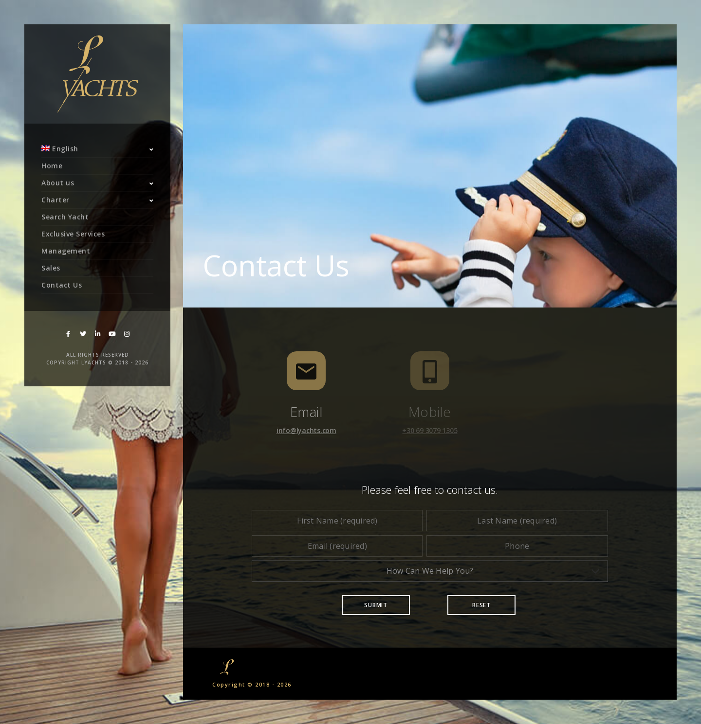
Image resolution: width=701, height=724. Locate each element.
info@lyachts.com (306, 430)
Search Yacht (65, 216)
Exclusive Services (73, 233)
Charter (55, 199)
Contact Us (61, 285)
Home (51, 165)
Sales (50, 267)
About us (57, 182)
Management (65, 250)
